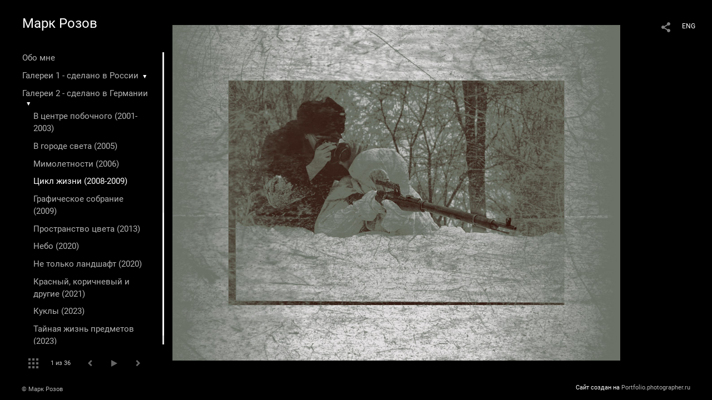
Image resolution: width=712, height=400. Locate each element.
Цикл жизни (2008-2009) (80, 181)
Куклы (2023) (59, 311)
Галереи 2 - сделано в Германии (85, 93)
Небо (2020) (56, 246)
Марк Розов (59, 23)
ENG (688, 26)
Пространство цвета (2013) (86, 229)
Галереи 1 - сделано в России (80, 76)
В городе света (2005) (75, 146)
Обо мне (38, 58)
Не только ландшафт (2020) (87, 264)
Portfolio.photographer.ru (655, 387)
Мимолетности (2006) (76, 164)
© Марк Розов (42, 389)
